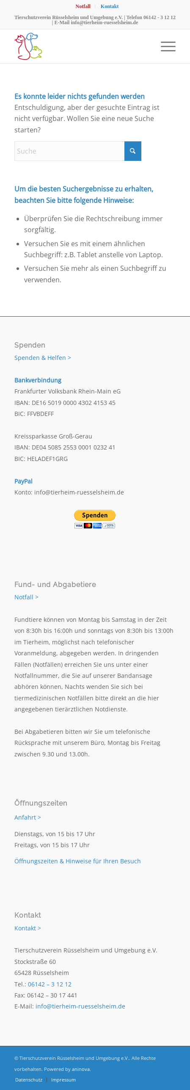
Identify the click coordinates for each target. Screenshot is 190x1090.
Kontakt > (27, 928)
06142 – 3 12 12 (50, 984)
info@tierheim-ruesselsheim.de (104, 22)
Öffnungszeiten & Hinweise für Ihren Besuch (77, 861)
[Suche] (77, 151)
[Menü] (164, 46)
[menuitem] (83, 6)
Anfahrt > (27, 817)
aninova (81, 1069)
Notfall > (26, 597)
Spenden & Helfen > (42, 358)
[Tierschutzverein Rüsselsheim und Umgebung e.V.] (78, 46)
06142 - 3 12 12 (159, 17)
